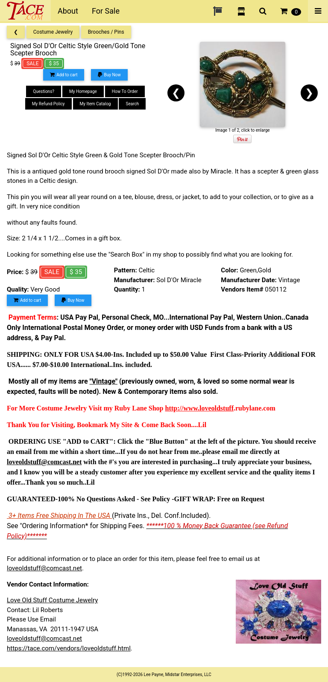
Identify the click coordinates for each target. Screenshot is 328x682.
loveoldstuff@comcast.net (44, 568)
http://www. (182, 408)
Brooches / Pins (106, 32)
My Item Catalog (95, 103)
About (68, 10)
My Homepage (83, 91)
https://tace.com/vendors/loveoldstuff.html (69, 648)
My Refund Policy (48, 103)
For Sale (106, 10)
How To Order (125, 91)
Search (132, 103)
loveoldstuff (216, 408)
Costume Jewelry (53, 32)
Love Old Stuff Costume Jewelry (52, 600)
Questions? (43, 91)
